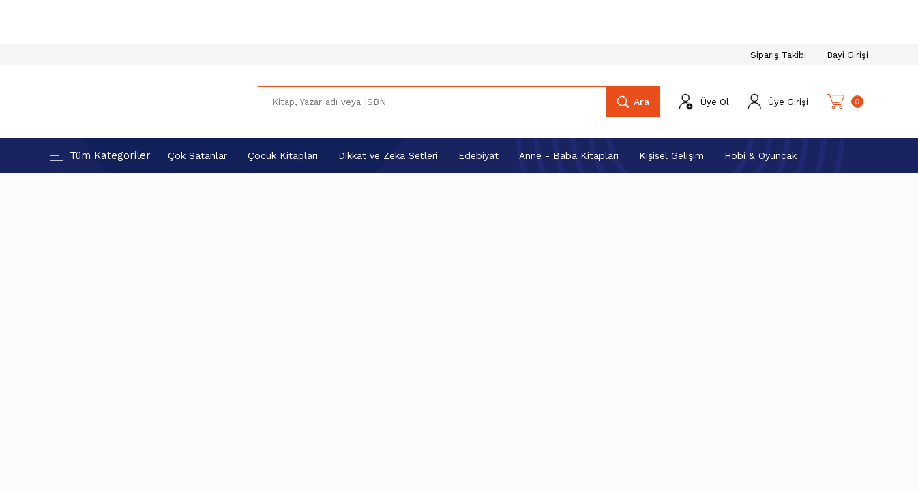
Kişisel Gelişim (671, 155)
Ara (641, 101)
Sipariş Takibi (778, 55)
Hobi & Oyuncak (760, 155)
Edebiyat (478, 155)
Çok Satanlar (197, 155)
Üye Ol (714, 102)
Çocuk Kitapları (283, 155)
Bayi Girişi (847, 55)
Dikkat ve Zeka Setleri (388, 155)
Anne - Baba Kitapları (569, 155)
